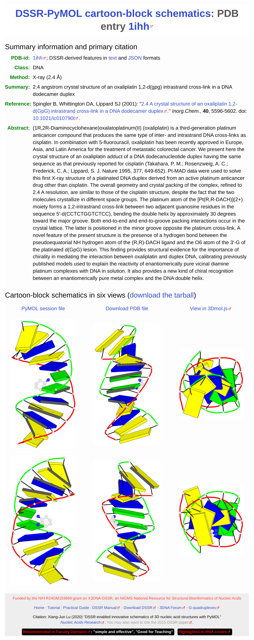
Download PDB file (127, 308)
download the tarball (162, 295)
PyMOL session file (43, 308)
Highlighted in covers (203, 632)
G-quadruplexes (202, 608)
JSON (135, 58)
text (113, 58)
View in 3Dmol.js (209, 308)
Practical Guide (76, 608)
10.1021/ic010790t (54, 118)
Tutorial (53, 608)
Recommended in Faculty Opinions (55, 632)
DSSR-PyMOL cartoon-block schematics (113, 13)
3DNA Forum (171, 608)
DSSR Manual (104, 608)
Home (39, 608)
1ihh (138, 26)
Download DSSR (138, 608)
